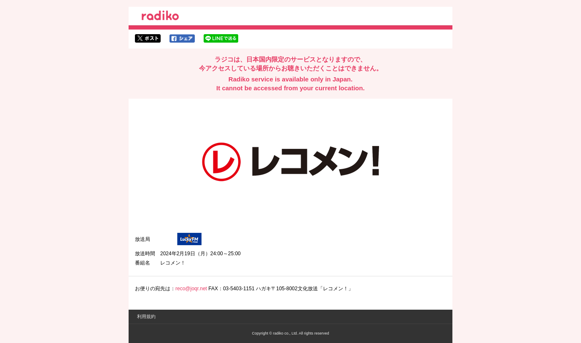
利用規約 (146, 316)
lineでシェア (221, 38)
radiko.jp (160, 17)
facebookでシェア (182, 38)
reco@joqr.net (191, 289)
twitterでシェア (148, 38)
